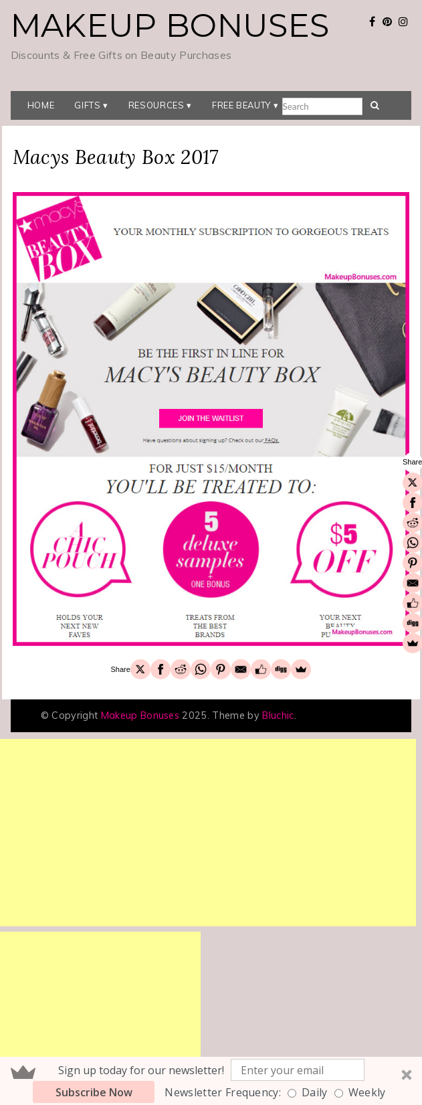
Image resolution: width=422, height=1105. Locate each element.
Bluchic (278, 715)
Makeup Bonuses (170, 25)
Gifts (87, 105)
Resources (156, 105)
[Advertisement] (208, 832)
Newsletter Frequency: (223, 1092)
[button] (211, 1081)
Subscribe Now (94, 1092)
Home (41, 105)
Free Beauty (241, 105)
